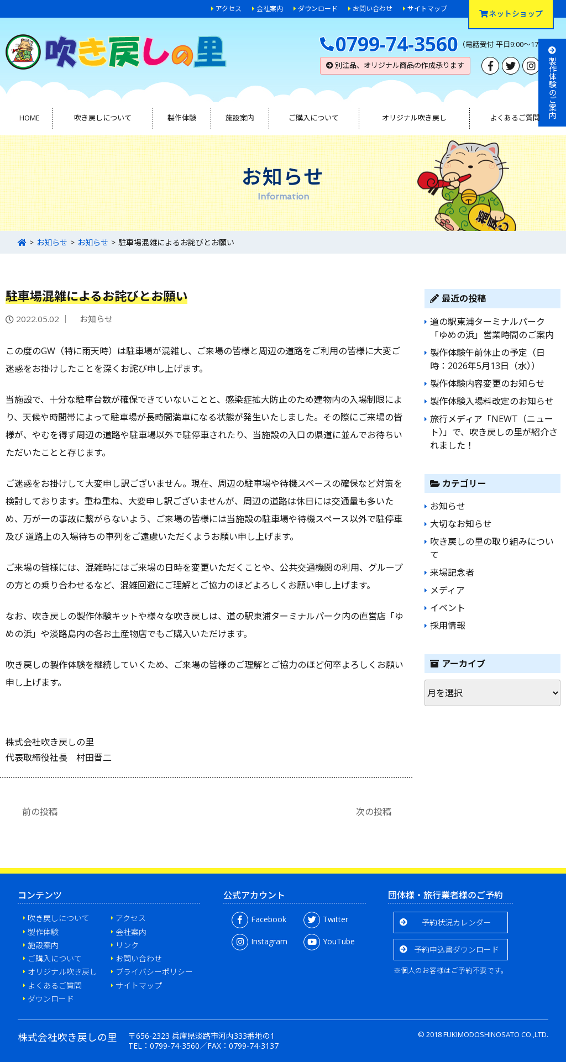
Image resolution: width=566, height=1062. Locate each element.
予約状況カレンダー (456, 922)
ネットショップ (511, 13)
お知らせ (51, 242)
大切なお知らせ (461, 524)
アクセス (229, 8)
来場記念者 (452, 572)
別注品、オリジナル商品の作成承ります (395, 65)
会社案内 (269, 8)
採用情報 (447, 625)
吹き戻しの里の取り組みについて (492, 548)
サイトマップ (427, 8)
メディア (447, 590)
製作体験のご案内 (552, 82)
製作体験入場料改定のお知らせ (492, 401)
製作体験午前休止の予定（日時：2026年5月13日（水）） (487, 359)
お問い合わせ (372, 8)
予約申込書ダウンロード (456, 949)
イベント (447, 608)
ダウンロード (318, 8)
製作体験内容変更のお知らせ (487, 383)
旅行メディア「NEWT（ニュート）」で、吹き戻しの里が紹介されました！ (494, 432)
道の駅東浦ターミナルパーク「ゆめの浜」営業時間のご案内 (492, 328)
